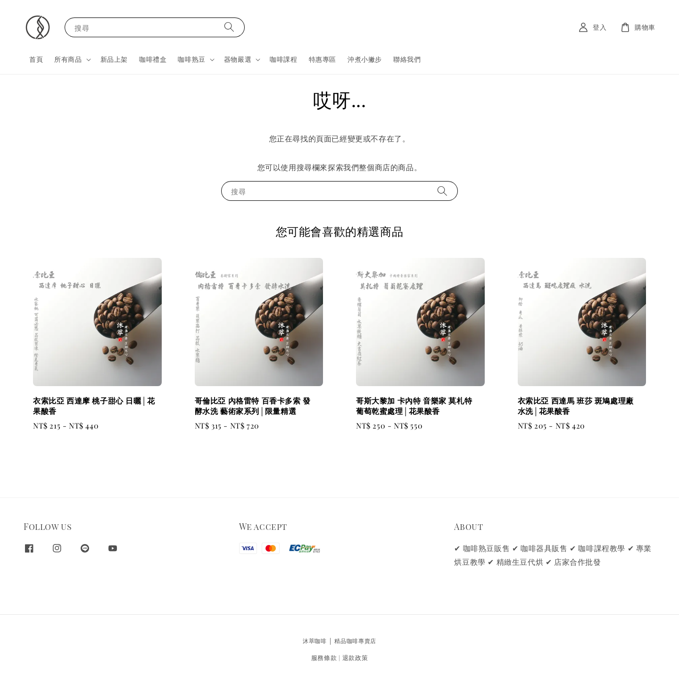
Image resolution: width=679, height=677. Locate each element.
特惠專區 (322, 59)
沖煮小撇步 (365, 59)
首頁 (36, 59)
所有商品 (68, 59)
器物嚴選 (237, 59)
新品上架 (114, 59)
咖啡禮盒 (152, 59)
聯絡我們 (407, 59)
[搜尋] (229, 27)
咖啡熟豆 (191, 59)
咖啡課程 (283, 59)
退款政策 (355, 657)
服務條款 (324, 657)
